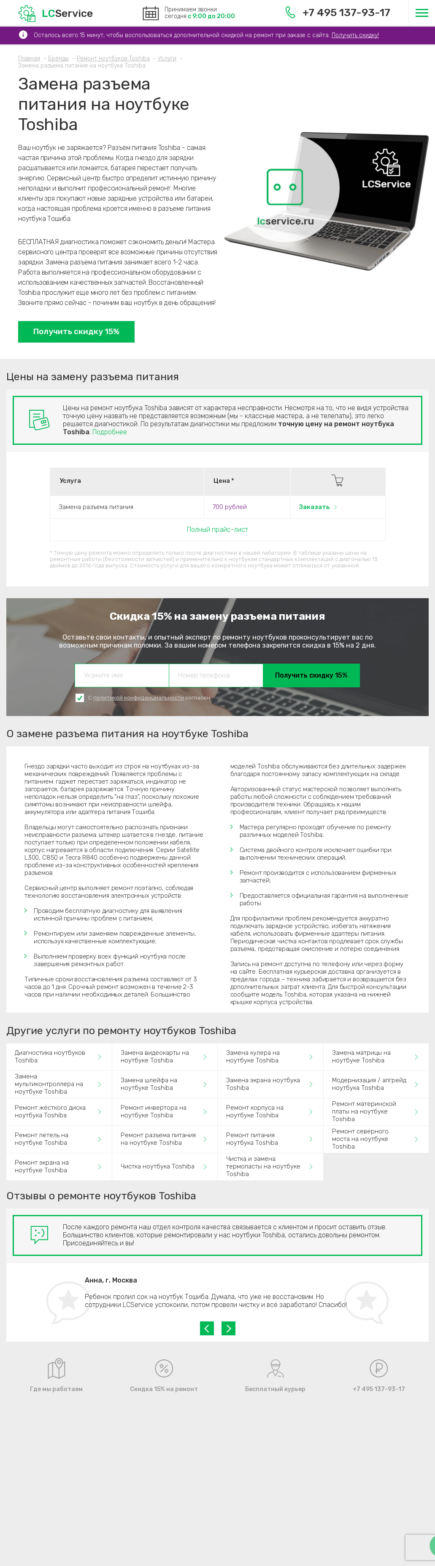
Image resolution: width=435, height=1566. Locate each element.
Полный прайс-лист (217, 530)
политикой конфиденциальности (138, 697)
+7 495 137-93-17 (337, 12)
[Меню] (421, 12)
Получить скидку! (355, 35)
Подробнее (109, 432)
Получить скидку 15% (76, 331)
